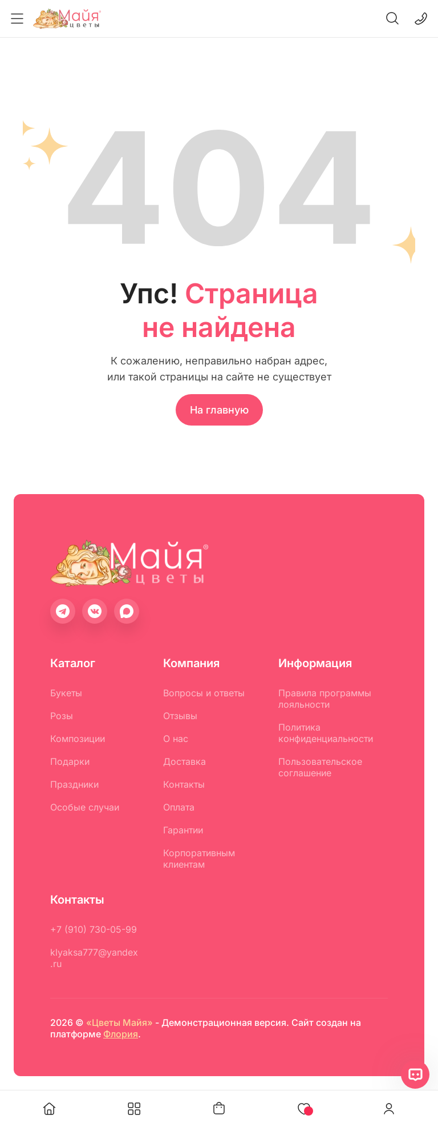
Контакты (184, 784)
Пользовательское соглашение (320, 767)
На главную (219, 410)
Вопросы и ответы (204, 693)
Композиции (77, 738)
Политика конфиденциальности (325, 732)
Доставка (184, 761)
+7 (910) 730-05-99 (93, 929)
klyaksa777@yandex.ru (94, 957)
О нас (175, 738)
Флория (120, 1034)
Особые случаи (84, 807)
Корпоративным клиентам (199, 858)
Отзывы (180, 715)
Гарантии (183, 830)
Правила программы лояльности (324, 698)
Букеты (66, 693)
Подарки (70, 761)
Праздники (74, 784)
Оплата (178, 807)
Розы (61, 715)
